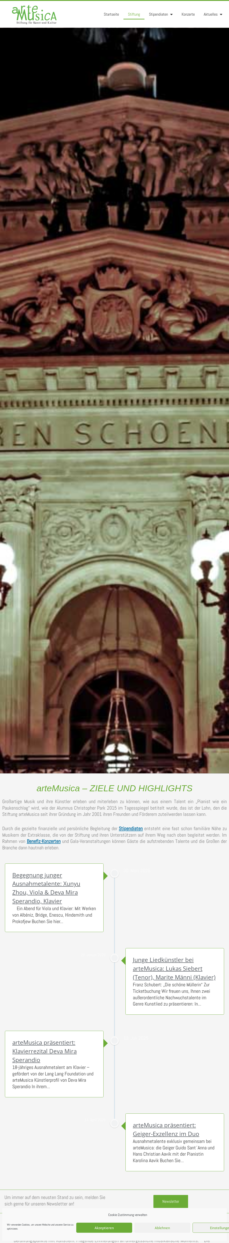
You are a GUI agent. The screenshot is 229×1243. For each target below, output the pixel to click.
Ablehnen (162, 1228)
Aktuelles (213, 14)
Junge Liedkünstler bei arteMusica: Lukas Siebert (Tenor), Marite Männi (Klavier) (174, 968)
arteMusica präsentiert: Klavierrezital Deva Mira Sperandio (44, 1051)
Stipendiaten (161, 14)
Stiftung (134, 14)
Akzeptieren (104, 1228)
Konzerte (188, 14)
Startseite (111, 14)
